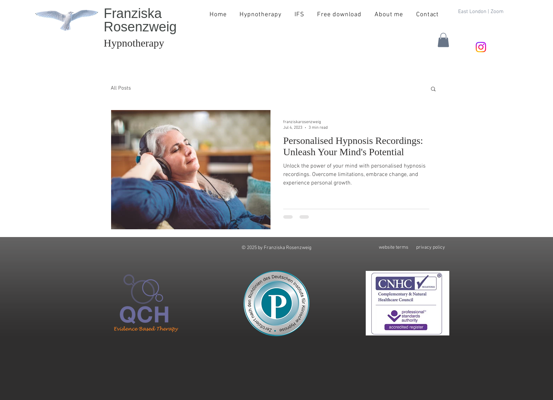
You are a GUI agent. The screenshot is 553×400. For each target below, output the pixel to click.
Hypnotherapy (134, 43)
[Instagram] (481, 47)
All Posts (121, 88)
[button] (443, 40)
